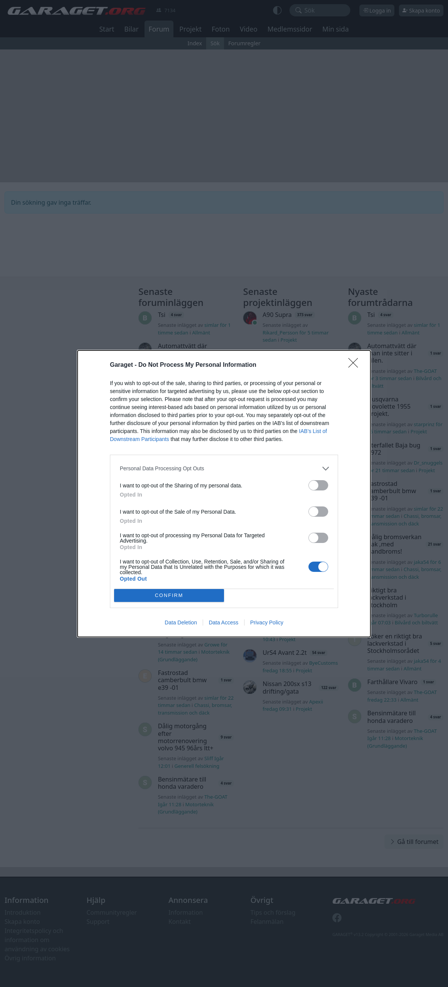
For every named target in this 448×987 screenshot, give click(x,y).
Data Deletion (181, 622)
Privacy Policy (266, 622)
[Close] (355, 365)
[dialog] (224, 493)
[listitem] (224, 469)
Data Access (223, 622)
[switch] (318, 485)
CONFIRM (169, 595)
